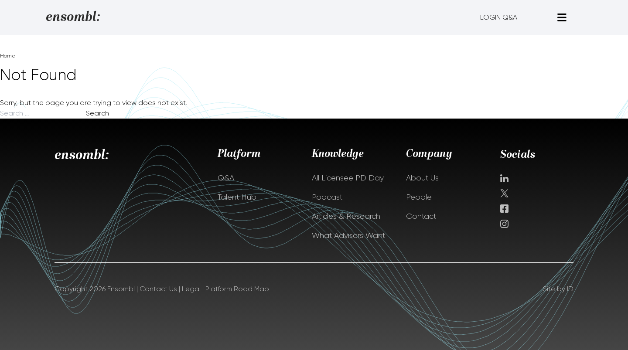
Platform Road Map (237, 289)
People (419, 197)
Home (7, 56)
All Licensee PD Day (348, 177)
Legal (191, 289)
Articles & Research (346, 216)
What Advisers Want (348, 235)
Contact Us (158, 289)
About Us (422, 177)
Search (97, 113)
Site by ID (558, 289)
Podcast (327, 197)
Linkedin (504, 178)
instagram (504, 224)
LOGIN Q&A (498, 17)
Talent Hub (237, 197)
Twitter (505, 193)
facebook (504, 208)
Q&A (226, 177)
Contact (421, 216)
